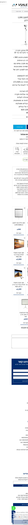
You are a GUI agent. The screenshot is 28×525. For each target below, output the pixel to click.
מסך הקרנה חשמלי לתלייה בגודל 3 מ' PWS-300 (7, 255)
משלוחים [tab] (24, 165)
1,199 (8, 289)
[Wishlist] (3, 5)
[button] (21, 233)
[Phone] (2, 513)
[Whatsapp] (2, 508)
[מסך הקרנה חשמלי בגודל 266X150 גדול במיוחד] (20, 250)
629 (14, 319)
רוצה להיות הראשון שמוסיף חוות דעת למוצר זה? (14, 131)
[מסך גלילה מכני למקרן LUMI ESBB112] (7, 220)
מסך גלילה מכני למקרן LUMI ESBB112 (7, 224)
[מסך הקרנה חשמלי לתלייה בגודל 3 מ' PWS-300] (7, 250)
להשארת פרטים (14, 504)
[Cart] (1, 5)
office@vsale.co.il (19, 493)
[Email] (2, 517)
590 (21, 229)
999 (21, 289)
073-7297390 (20, 495)
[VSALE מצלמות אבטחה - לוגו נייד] (13, 5)
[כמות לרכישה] (26, 121)
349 (7, 229)
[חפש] (24, 5)
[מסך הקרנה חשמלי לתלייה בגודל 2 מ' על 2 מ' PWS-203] (7, 280)
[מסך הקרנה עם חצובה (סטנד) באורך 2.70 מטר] (14, 310)
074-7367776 (10, 495)
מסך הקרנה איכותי (21, 223)
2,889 (8, 259)
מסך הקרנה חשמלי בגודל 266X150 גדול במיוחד (21, 255)
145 (17, 117)
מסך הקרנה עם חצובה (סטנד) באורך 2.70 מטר (14, 314)
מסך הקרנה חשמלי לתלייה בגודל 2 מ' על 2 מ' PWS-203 (7, 285)
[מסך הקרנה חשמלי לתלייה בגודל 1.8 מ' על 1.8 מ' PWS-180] (20, 276)
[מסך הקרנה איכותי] (20, 220)
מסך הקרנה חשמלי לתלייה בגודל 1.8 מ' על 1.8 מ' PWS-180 (20, 285)
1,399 (21, 259)
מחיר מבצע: (22, 117)
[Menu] (27, 5)
